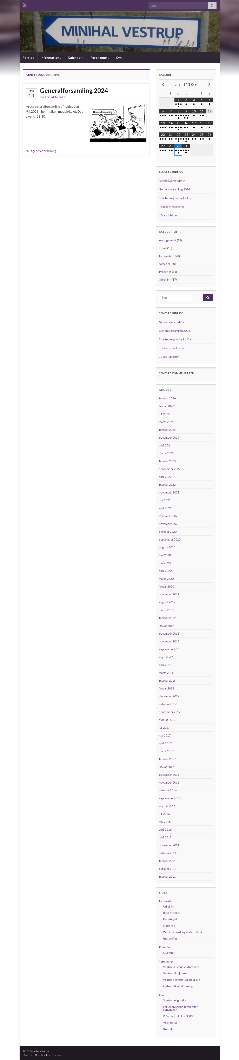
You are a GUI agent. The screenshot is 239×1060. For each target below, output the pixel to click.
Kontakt (168, 1029)
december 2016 (169, 774)
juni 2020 (165, 555)
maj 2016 (165, 821)
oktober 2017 (168, 704)
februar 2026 (167, 398)
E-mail (163, 248)
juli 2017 (164, 727)
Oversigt (169, 952)
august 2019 (167, 602)
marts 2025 (166, 422)
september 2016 (169, 798)
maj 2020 (165, 563)
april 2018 (165, 665)
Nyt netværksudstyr (172, 180)
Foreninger (100, 57)
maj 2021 (165, 500)
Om (120, 57)
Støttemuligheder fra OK (175, 198)
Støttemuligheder (174, 1000)
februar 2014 (167, 861)
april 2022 (165, 476)
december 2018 (169, 633)
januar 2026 (166, 406)
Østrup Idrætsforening (178, 986)
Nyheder (164, 264)
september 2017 (169, 712)
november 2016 (169, 782)
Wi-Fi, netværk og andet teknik (183, 932)
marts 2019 (166, 610)
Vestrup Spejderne (175, 973)
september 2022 (169, 469)
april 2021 (165, 508)
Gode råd (169, 925)
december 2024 (169, 437)
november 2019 (169, 594)
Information (51, 57)
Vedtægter (170, 1022)
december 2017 (169, 696)
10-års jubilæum (169, 215)
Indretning (170, 938)
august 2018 (167, 657)
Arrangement (167, 240)
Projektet (165, 271)
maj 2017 (165, 735)
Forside (28, 57)
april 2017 (165, 743)
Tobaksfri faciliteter (171, 206)
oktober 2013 (168, 868)
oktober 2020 (168, 531)
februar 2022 (167, 484)
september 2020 (169, 539)
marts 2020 (166, 578)
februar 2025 (167, 429)
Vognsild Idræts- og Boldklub (181, 979)
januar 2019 (166, 625)
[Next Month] (209, 84)
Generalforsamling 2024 (74, 90)
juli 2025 (164, 414)
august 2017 (167, 719)
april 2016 (165, 829)
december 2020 (169, 516)
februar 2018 (167, 680)
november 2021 (169, 492)
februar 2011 (167, 876)
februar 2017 (167, 759)
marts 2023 (166, 453)
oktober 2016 (168, 790)
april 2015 (165, 837)
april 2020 (165, 570)
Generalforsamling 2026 (174, 189)
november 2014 (169, 845)
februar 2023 (167, 461)
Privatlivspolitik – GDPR (178, 1016)
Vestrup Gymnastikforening (181, 967)
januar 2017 (166, 766)
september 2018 (169, 649)
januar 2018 (166, 688)
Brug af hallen (172, 913)
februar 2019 (167, 618)
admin (46, 96)
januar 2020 (166, 586)
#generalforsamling (43, 151)
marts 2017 (166, 751)
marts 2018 (166, 672)
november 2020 (169, 523)
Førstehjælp (171, 919)
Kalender (76, 57)
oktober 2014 (168, 853)
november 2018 (169, 641)
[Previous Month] (163, 84)
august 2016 (167, 806)
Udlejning (165, 279)
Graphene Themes (51, 1054)
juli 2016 (164, 814)
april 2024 (165, 445)
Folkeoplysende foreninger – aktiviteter (181, 1008)
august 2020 (167, 547)
